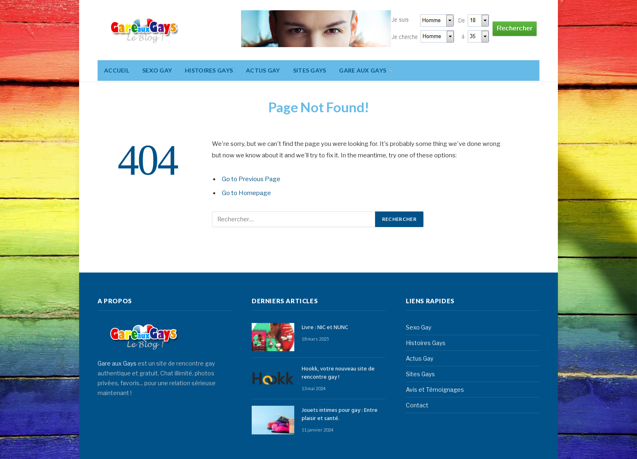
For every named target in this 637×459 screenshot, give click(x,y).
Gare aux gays (362, 70)
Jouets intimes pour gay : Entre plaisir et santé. (340, 415)
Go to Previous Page (251, 179)
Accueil (116, 70)
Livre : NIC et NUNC (325, 328)
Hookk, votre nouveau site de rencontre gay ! (338, 373)
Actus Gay (263, 70)
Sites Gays (309, 70)
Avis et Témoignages (435, 389)
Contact (417, 405)
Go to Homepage (246, 193)
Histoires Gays (209, 70)
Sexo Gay (157, 70)
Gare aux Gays (117, 363)
